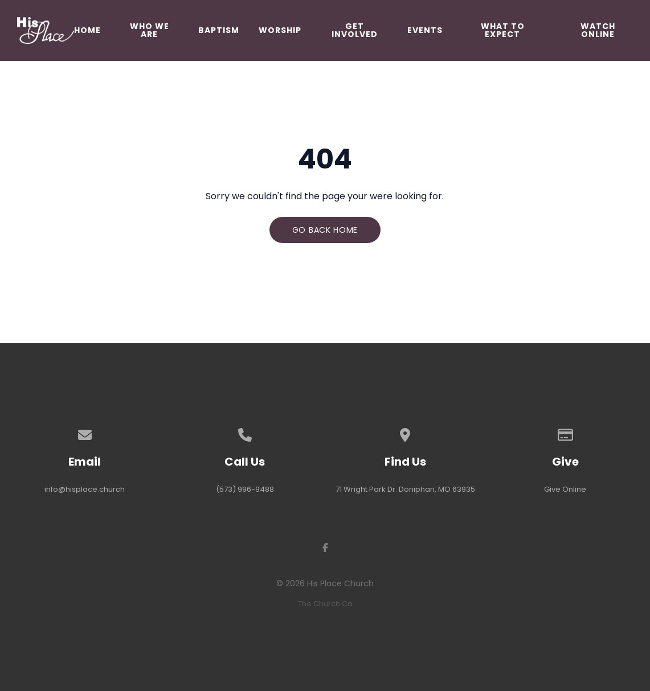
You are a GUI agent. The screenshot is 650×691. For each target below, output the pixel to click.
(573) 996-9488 (245, 489)
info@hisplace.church (84, 489)
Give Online (565, 489)
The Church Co (325, 603)
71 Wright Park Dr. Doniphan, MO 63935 (405, 489)
